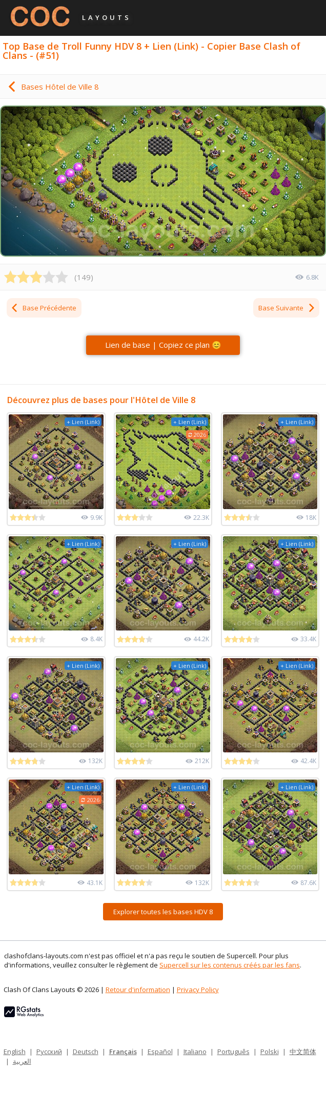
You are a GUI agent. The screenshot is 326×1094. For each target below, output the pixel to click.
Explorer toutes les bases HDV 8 (163, 911)
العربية (22, 1061)
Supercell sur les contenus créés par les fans (229, 965)
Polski (269, 1051)
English (15, 1051)
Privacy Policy (198, 989)
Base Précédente (43, 307)
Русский (49, 1051)
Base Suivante (287, 307)
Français (123, 1051)
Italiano (195, 1051)
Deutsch (85, 1051)
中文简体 (303, 1051)
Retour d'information (138, 989)
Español (160, 1051)
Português (233, 1051)
